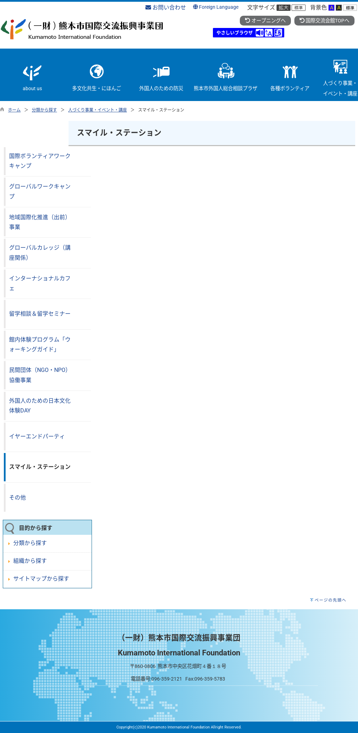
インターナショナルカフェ (40, 283)
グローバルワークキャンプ (40, 191)
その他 (17, 497)
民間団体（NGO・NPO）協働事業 (40, 375)
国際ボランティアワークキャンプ (40, 161)
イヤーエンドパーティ (37, 436)
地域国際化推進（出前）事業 (40, 222)
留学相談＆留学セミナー (40, 313)
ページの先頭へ (330, 600)
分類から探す (44, 110)
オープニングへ (265, 21)
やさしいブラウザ (234, 32)
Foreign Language (215, 7)
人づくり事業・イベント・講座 (97, 110)
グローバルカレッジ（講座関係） (40, 252)
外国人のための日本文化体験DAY (40, 405)
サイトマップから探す (41, 578)
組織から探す (30, 561)
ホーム (14, 110)
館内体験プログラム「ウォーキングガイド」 (40, 344)
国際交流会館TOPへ (324, 21)
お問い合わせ (165, 7)
